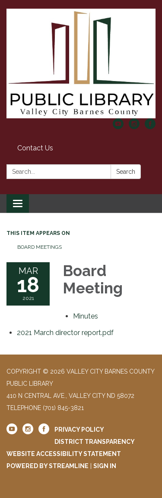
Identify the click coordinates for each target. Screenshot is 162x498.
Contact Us (35, 148)
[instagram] (134, 127)
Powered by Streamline (47, 465)
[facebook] (150, 127)
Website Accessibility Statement (63, 453)
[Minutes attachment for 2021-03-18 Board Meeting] (85, 316)
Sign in (104, 465)
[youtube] (118, 127)
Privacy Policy (79, 429)
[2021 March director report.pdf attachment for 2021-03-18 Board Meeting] (65, 333)
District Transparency (94, 441)
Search (125, 171)
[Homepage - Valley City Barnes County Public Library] (81, 63)
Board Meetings (39, 247)
